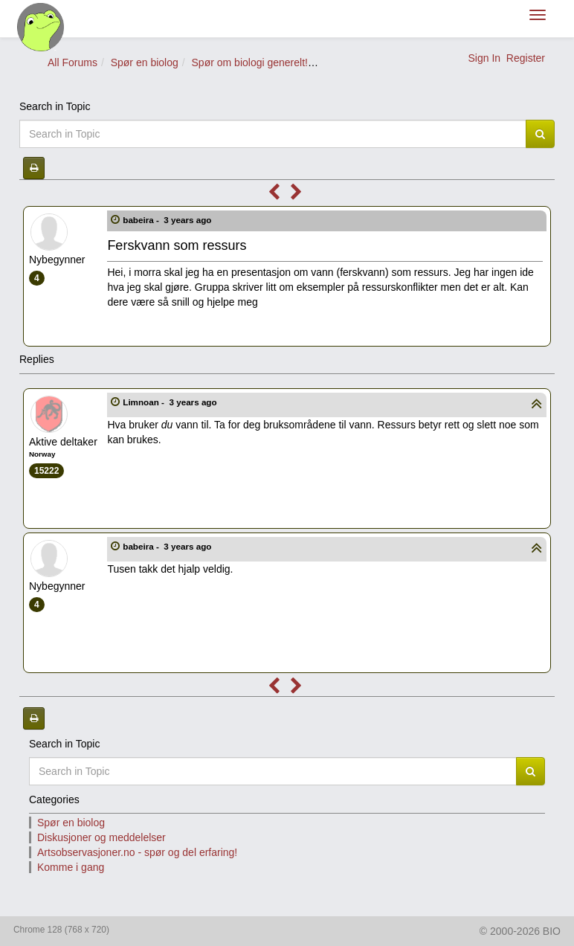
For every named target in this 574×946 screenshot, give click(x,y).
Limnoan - (171, 402)
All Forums (72, 62)
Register (525, 58)
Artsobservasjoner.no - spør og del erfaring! (137, 852)
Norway (42, 454)
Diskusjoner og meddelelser (101, 837)
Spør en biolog (144, 62)
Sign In (484, 58)
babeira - (168, 220)
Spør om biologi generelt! (250, 62)
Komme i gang (70, 867)
